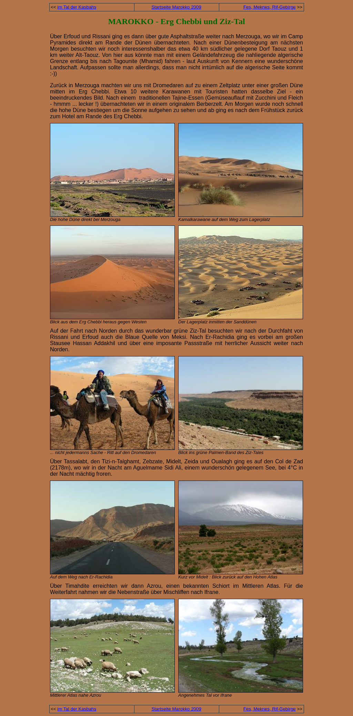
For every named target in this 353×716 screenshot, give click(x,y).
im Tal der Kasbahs (76, 7)
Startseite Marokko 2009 (176, 7)
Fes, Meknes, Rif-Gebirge (269, 7)
